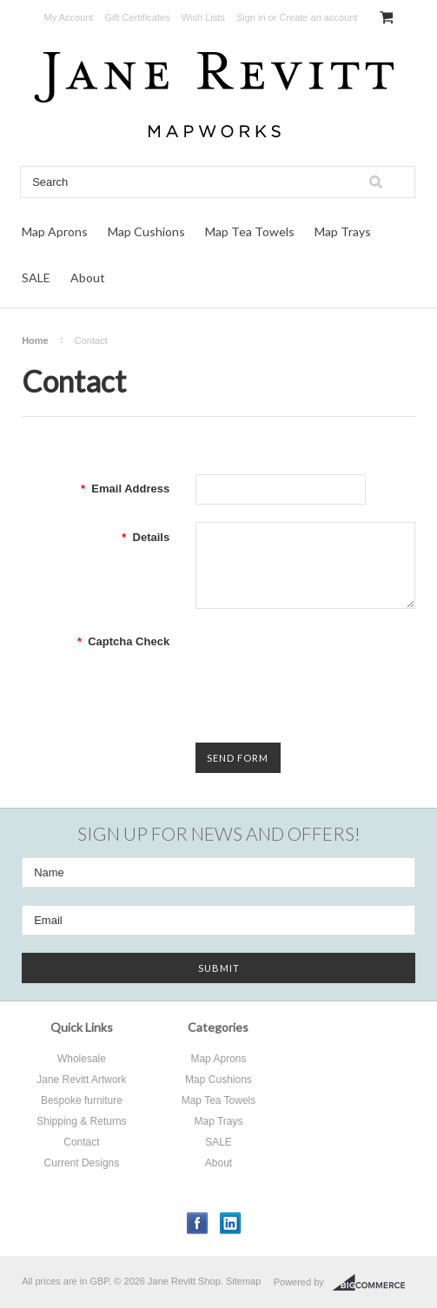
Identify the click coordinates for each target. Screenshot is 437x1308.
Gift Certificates (136, 17)
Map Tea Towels (250, 231)
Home (35, 340)
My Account (69, 17)
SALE (36, 277)
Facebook (198, 1223)
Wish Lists (203, 17)
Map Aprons (55, 231)
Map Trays (343, 231)
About (87, 277)
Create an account (318, 17)
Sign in (251, 17)
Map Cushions (146, 231)
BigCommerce (374, 1282)
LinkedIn (231, 1223)
